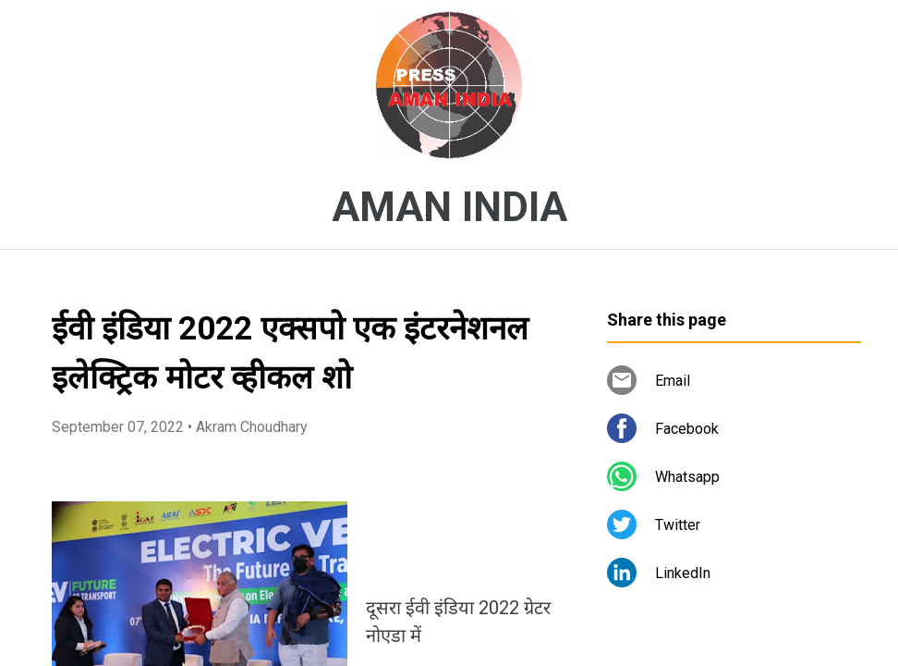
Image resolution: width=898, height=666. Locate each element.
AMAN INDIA (449, 207)
